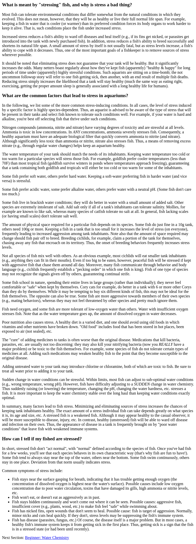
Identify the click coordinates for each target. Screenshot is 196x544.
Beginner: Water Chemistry (47, 537)
